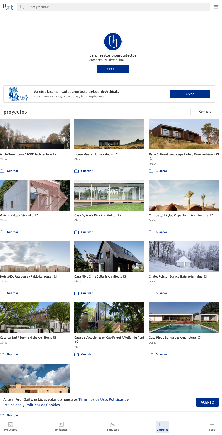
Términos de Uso (92, 399)
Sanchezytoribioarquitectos (112, 55)
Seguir (112, 69)
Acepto (207, 402)
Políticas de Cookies (42, 405)
